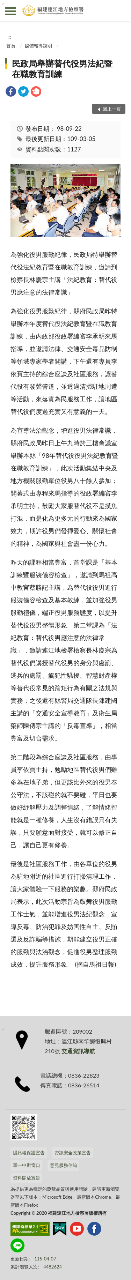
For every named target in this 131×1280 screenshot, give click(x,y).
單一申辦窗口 (26, 1165)
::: (4, 3)
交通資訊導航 (78, 1051)
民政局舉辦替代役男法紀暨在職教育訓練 (62, 68)
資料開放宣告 (26, 1178)
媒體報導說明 (38, 46)
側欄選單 (10, 11)
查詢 (120, 10)
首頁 (10, 46)
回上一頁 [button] (112, 109)
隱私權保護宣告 (29, 1152)
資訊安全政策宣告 (72, 1152)
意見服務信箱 (63, 1165)
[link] (11, 92)
